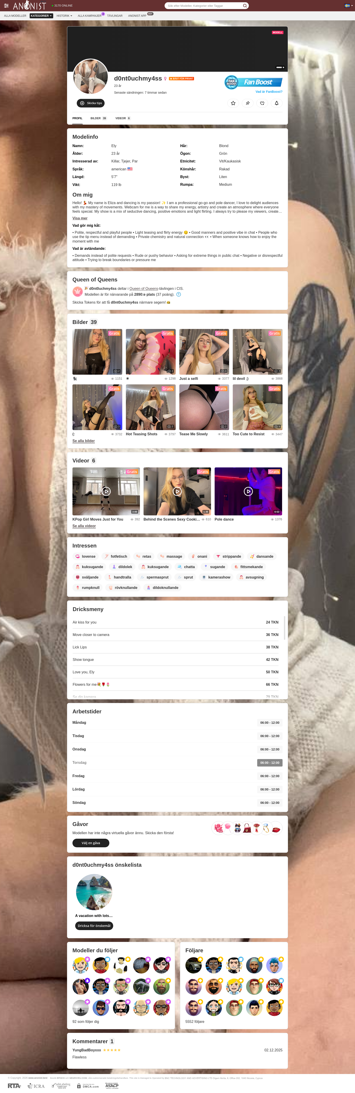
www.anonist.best (37, 1077)
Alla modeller (15, 15)
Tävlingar (114, 15)
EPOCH (61, 1078)
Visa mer (79, 218)
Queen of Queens (144, 289)
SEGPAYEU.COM (78, 1078)
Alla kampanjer (91, 15)
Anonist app (138, 15)
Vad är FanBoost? (269, 91)
